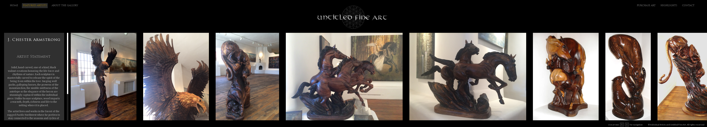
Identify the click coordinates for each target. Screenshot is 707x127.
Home (14, 5)
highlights (669, 5)
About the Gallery (65, 5)
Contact (688, 5)
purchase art (646, 5)
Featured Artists (35, 5)
